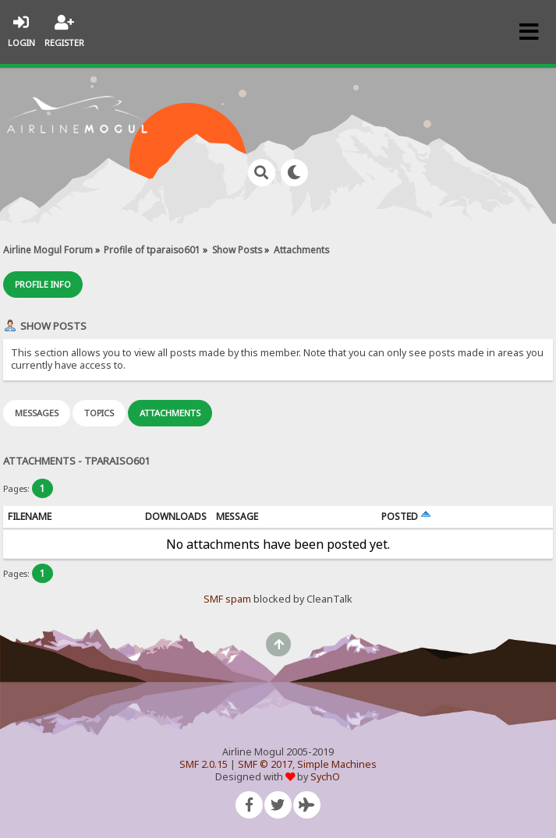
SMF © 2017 (265, 764)
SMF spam (227, 599)
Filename (29, 516)
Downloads (176, 516)
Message (237, 516)
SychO (325, 776)
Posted (406, 516)
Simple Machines (337, 764)
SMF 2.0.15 (203, 764)
